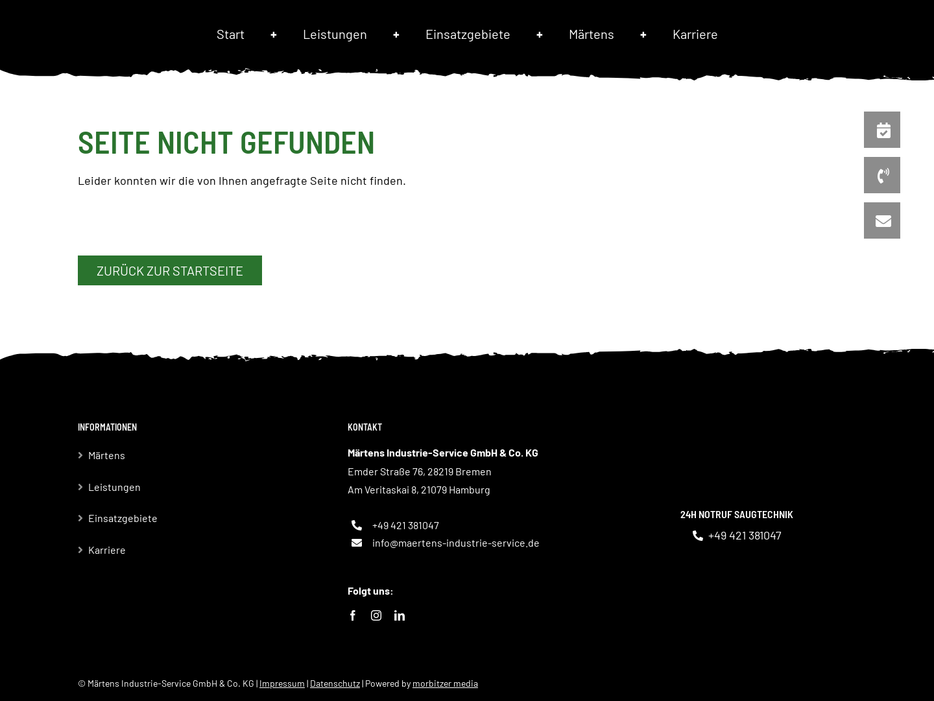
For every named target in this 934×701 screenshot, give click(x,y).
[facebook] (353, 615)
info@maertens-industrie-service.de (456, 542)
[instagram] (376, 615)
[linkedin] (399, 615)
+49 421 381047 (405, 525)
